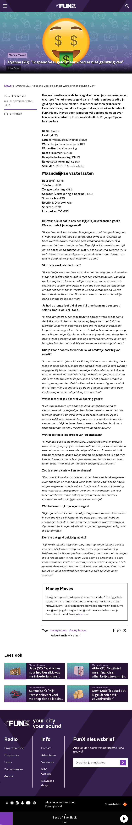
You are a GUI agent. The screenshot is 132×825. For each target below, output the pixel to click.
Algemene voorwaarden (60, 802)
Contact (46, 748)
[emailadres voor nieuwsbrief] (100, 762)
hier (80, 614)
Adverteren (48, 755)
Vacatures (47, 762)
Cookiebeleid (112, 804)
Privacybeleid (53, 806)
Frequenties (11, 755)
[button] (123, 818)
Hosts (8, 762)
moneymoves (58, 630)
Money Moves (78, 630)
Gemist (8, 776)
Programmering (14, 748)
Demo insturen (13, 769)
